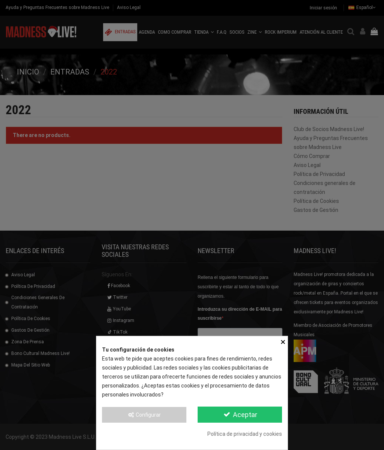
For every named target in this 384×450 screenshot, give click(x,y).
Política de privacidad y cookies (244, 434)
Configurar (144, 415)
